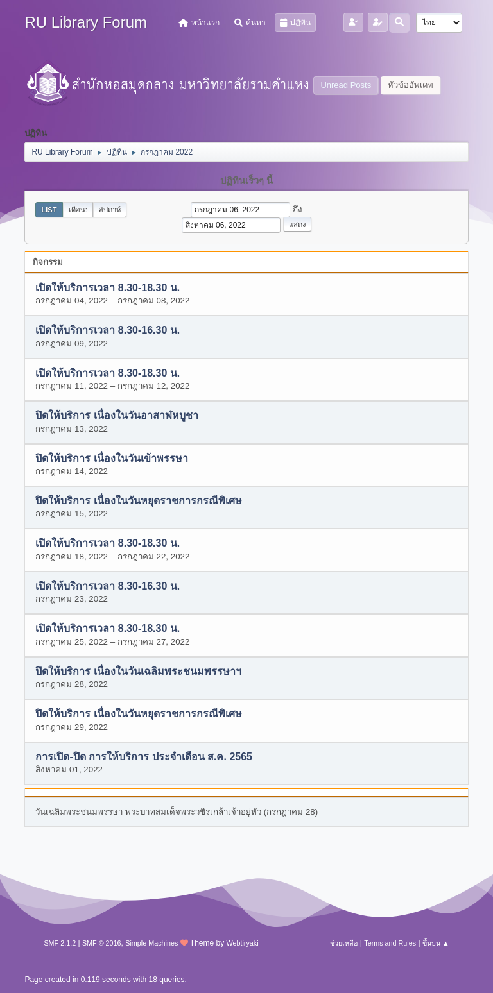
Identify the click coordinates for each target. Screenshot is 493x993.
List (48, 210)
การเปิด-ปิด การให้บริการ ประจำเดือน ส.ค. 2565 (143, 756)
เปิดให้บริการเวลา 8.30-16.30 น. (107, 330)
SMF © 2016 (101, 943)
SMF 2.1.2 (60, 943)
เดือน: (78, 210)
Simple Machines (151, 943)
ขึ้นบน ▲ (435, 943)
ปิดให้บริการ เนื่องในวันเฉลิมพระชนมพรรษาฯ (138, 671)
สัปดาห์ (110, 210)
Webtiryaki (242, 943)
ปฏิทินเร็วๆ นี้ (246, 181)
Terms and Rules (390, 943)
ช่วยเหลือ (344, 943)
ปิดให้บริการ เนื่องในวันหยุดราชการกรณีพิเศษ (138, 500)
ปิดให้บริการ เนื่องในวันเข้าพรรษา (111, 458)
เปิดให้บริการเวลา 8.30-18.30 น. (107, 287)
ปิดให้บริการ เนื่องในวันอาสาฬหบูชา (116, 416)
